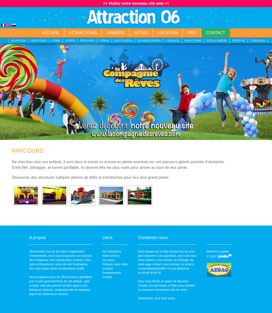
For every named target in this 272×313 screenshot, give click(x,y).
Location (168, 32)
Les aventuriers (149, 40)
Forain (104, 40)
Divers (70, 40)
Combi (56, 40)
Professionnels (111, 272)
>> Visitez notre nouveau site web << (136, 3)
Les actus (108, 260)
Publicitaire (193, 40)
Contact (215, 32)
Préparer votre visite (115, 264)
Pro (192, 32)
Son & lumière (217, 40)
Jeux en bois (123, 40)
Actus (141, 32)
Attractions (83, 32)
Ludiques (172, 40)
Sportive (238, 40)
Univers (116, 32)
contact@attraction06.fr (152, 268)
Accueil (50, 32)
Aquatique (18, 40)
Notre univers (110, 255)
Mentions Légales (218, 251)
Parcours (87, 40)
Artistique (39, 40)
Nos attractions (111, 251)
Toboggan (257, 40)
